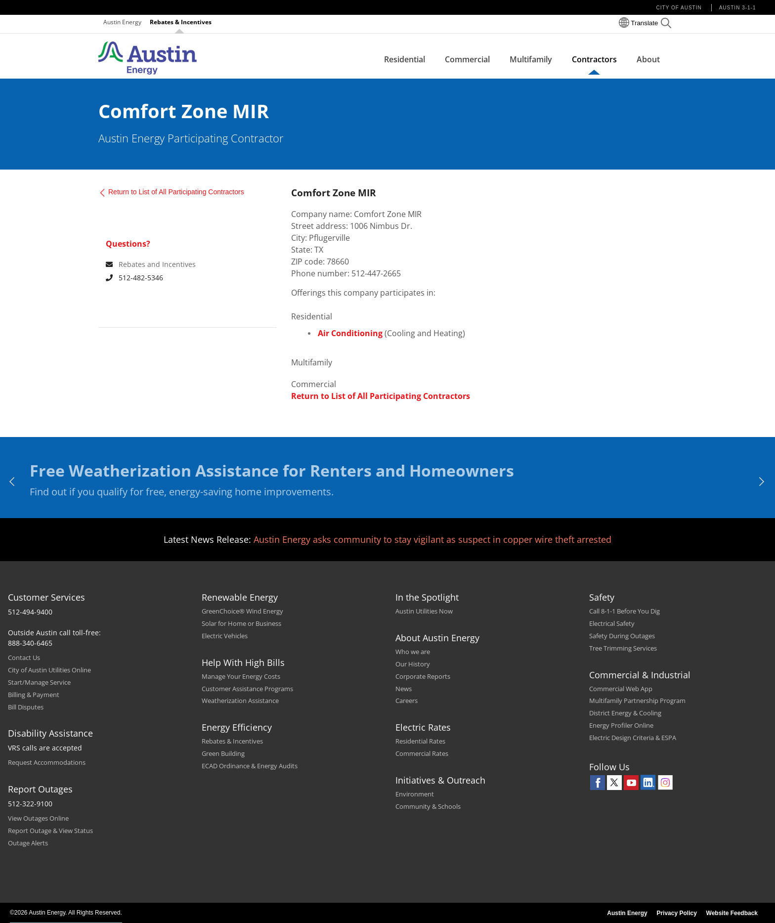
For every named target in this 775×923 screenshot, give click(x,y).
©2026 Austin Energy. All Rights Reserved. (66, 912)
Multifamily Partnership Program (637, 700)
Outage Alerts (28, 842)
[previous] (12, 481)
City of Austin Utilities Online (49, 669)
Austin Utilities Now (424, 611)
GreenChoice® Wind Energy (242, 611)
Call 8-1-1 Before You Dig (624, 611)
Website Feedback (732, 913)
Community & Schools (428, 806)
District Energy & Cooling (625, 712)
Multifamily (531, 59)
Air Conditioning (350, 333)
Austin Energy (122, 22)
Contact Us (24, 657)
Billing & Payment (33, 694)
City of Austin (679, 7)
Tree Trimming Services (623, 648)
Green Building (223, 753)
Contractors (594, 59)
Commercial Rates (421, 753)
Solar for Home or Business (241, 623)
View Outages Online (38, 818)
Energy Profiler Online (621, 725)
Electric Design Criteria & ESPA (632, 737)
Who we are (412, 651)
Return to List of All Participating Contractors (176, 192)
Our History (412, 663)
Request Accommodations (47, 762)
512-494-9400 (30, 611)
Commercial (467, 59)
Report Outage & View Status (50, 830)
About (648, 59)
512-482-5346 (134, 277)
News (403, 688)
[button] (666, 24)
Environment (414, 794)
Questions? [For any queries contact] (128, 244)
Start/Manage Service (39, 682)
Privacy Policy (676, 913)
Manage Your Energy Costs (241, 676)
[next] (762, 481)
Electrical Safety (612, 623)
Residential (404, 59)
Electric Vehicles (225, 635)
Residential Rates (420, 741)
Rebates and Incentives (157, 264)
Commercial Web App (620, 688)
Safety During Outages (622, 635)
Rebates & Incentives (181, 22)
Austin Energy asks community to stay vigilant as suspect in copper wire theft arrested (432, 539)
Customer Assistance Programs (247, 688)
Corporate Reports (422, 676)
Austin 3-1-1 (737, 7)
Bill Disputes (25, 707)
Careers (406, 700)
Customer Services (46, 597)
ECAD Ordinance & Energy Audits (250, 765)
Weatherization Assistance (240, 700)
